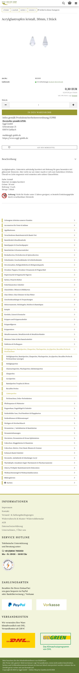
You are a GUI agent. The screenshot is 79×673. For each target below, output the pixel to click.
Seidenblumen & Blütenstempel (16, 418)
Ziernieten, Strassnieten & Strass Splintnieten (21, 438)
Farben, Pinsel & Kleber (13, 280)
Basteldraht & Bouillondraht (15, 240)
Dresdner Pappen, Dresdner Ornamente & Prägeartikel (25, 270)
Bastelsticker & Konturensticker (16, 250)
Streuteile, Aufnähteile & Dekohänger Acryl (20, 458)
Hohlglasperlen (12, 364)
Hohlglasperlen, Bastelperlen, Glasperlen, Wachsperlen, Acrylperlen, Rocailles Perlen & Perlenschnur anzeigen (39, 357)
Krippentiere (9, 329)
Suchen (8, 483)
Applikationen (9, 230)
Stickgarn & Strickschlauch (14, 423)
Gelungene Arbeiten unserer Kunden (18, 220)
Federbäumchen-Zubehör (14, 285)
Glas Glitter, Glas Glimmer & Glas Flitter (19, 295)
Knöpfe (7, 309)
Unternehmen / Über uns (14, 530)
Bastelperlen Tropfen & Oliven (17, 383)
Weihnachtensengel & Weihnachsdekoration (21, 473)
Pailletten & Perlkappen (13, 344)
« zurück (14, 10)
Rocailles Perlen (12, 388)
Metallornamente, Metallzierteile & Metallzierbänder (24, 334)
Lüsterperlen (11, 393)
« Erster (6, 10)
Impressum (7, 507)
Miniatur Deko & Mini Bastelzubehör (18, 339)
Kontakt (5, 511)
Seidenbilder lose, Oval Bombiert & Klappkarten (22, 413)
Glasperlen (10, 374)
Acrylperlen (10, 379)
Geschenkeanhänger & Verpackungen (18, 300)
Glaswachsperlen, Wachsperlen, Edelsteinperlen (24, 369)
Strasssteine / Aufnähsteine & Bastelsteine (20, 428)
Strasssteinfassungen (12, 433)
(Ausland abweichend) (56, 82)
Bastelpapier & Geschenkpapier (16, 245)
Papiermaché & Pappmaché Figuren (17, 275)
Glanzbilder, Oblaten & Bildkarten (17, 290)
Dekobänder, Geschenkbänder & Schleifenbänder (23, 260)
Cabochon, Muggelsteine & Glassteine (18, 443)
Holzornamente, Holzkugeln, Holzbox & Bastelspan (23, 305)
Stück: (5, 100)
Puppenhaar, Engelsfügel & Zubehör (18, 408)
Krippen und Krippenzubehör (15, 319)
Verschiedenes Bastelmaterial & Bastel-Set (20, 235)
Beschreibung (9, 159)
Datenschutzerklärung (12, 526)
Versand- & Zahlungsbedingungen (18, 515)
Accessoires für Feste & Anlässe (16, 225)
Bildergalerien (9, 478)
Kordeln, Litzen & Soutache (14, 314)
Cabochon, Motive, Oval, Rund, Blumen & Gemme (23, 448)
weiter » (23, 10)
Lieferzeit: (6, 82)
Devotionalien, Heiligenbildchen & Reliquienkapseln (24, 265)
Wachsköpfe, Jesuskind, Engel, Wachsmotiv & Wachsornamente (28, 463)
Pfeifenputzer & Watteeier (14, 403)
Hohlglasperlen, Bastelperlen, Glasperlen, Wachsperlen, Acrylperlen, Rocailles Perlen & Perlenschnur (37, 350)
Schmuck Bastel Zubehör (13, 453)
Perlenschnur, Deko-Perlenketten (19, 398)
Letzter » (32, 10)
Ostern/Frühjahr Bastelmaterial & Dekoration (21, 468)
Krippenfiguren (10, 324)
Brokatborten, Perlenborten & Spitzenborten (21, 255)
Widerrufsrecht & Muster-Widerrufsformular (23, 518)
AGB (4, 522)
